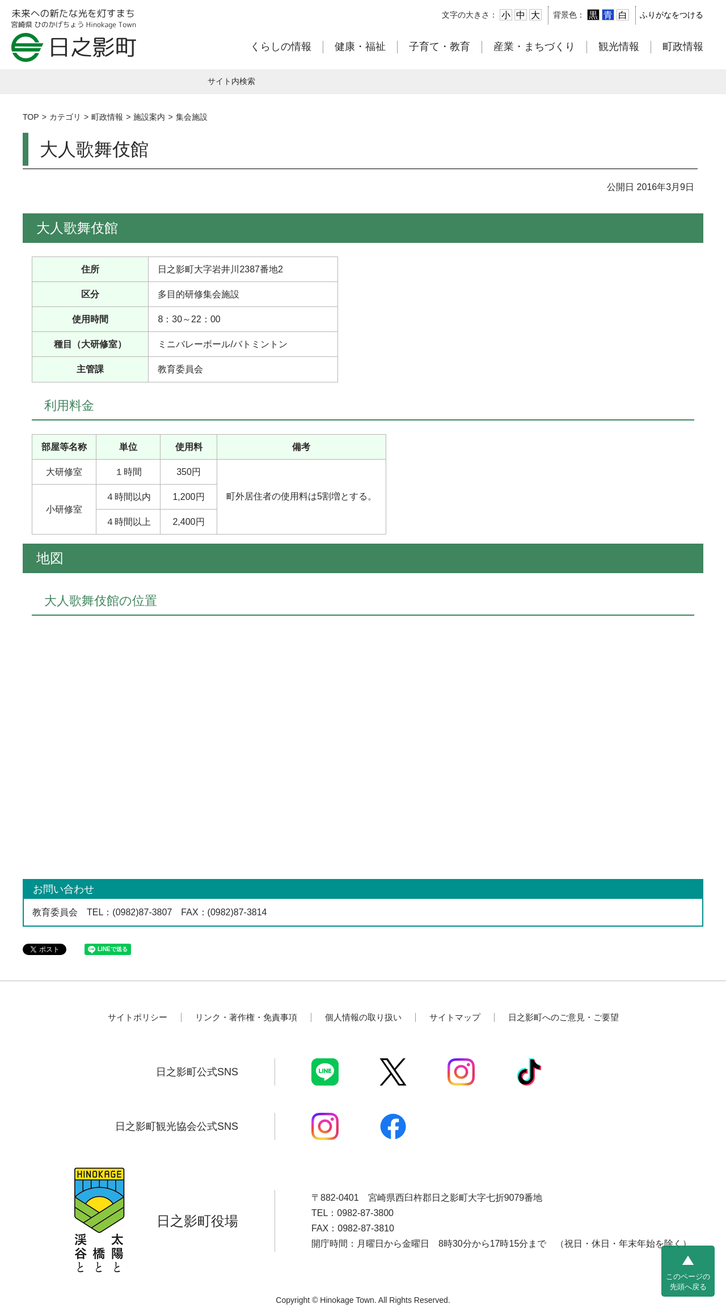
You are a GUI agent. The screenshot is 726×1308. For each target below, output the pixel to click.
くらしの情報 (280, 46)
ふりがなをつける (671, 14)
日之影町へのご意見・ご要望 (563, 1017)
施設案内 (149, 116)
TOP (31, 116)
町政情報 (682, 46)
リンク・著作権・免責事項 (246, 1017)
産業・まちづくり (534, 46)
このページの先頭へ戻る (688, 1281)
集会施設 (192, 116)
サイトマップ (454, 1017)
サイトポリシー (137, 1017)
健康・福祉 (360, 46)
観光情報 (618, 46)
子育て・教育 (439, 46)
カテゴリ (65, 116)
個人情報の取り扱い (363, 1017)
